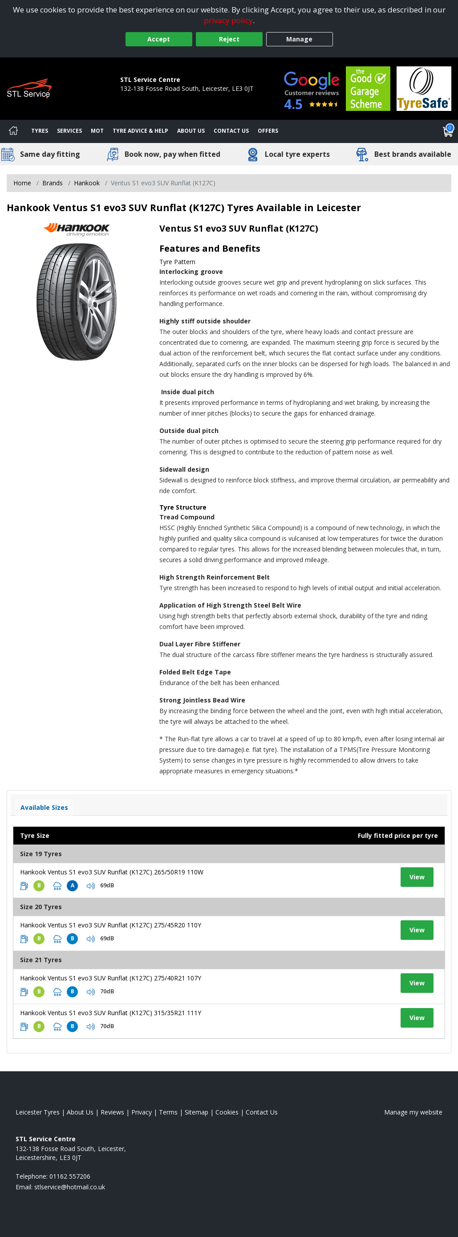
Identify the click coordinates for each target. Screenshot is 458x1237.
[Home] (13, 131)
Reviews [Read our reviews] (112, 1112)
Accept (158, 39)
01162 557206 (140, 97)
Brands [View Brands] (52, 183)
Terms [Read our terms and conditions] (168, 1112)
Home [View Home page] (22, 183)
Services (69, 131)
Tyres (39, 131)
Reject (229, 39)
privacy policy (228, 20)
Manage (299, 39)
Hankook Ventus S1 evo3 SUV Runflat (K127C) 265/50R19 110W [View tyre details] (111, 872)
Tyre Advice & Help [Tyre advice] (140, 131)
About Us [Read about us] (80, 1112)
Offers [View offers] (268, 131)
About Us (191, 131)
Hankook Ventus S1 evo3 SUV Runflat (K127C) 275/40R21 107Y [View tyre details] (110, 978)
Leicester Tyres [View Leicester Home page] (38, 1112)
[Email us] (69, 1187)
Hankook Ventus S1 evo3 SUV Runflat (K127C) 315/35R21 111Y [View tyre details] (110, 1012)
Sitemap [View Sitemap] (196, 1112)
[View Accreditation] (368, 88)
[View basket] (448, 131)
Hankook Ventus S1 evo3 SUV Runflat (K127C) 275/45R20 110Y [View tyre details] (110, 925)
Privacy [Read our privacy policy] (141, 1112)
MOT (97, 131)
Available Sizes (44, 807)
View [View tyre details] (417, 877)
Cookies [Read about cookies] (227, 1112)
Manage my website (413, 1112)
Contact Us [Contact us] (231, 131)
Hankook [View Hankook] (87, 183)
